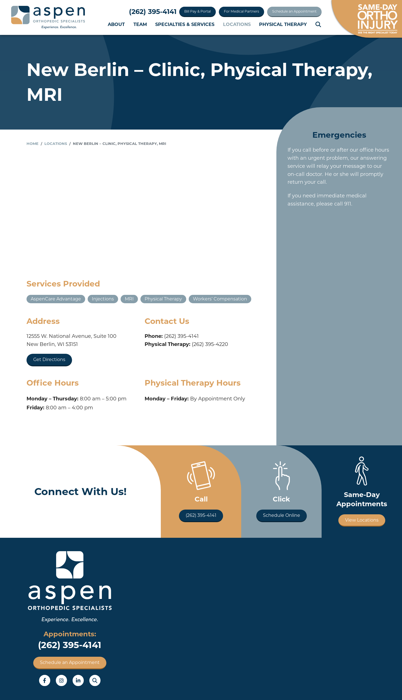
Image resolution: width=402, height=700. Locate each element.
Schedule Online (281, 515)
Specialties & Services (184, 24)
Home (33, 143)
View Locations (362, 520)
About (116, 24)
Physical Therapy (283, 24)
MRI (129, 299)
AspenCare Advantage (56, 299)
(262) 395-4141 (152, 12)
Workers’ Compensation (220, 299)
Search (318, 24)
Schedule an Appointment (294, 11)
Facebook (44, 680)
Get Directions (49, 359)
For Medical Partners (241, 11)
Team (140, 24)
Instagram (61, 680)
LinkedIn (78, 680)
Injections (103, 299)
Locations (237, 24)
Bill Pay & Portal (197, 11)
